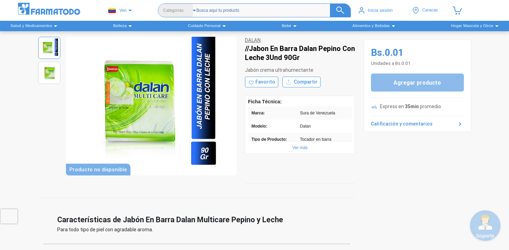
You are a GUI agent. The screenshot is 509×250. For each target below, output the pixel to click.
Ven (117, 10)
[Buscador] (269, 10)
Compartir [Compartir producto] (301, 82)
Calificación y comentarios (417, 124)
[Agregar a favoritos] (261, 82)
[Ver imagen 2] (49, 73)
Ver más (300, 147)
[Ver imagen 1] (49, 48)
